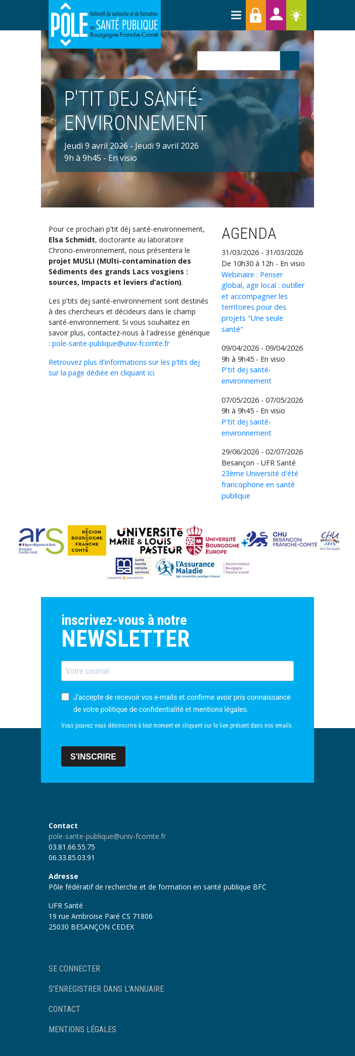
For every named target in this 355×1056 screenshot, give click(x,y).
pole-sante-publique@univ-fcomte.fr (110, 343)
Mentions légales (82, 1029)
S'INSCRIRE (93, 756)
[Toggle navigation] (236, 15)
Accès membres (256, 15)
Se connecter (74, 969)
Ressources (296, 15)
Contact (64, 1009)
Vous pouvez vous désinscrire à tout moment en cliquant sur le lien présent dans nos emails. (177, 725)
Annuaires (276, 15)
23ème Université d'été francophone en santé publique (259, 484)
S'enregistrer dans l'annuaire (106, 989)
